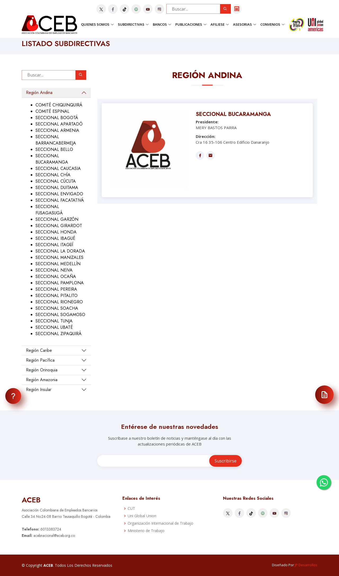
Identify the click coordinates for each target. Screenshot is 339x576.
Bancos (162, 24)
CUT (131, 508)
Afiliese (220, 24)
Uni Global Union (142, 516)
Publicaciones (191, 24)
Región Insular (38, 389)
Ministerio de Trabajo (146, 531)
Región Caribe (39, 350)
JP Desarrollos (306, 564)
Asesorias (244, 24)
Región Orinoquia (41, 370)
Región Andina (39, 92)
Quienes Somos (97, 24)
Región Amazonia (41, 380)
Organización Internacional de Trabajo (160, 523)
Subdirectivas (133, 24)
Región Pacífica (40, 360)
